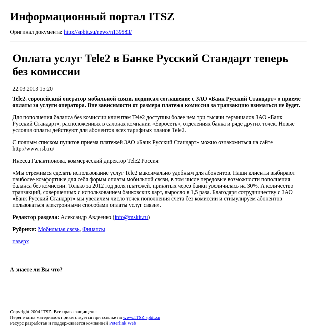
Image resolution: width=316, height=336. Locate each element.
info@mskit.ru (131, 217)
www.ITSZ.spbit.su (141, 317)
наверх (20, 241)
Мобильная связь (58, 229)
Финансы (93, 229)
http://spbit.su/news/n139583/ (98, 32)
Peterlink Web (122, 323)
